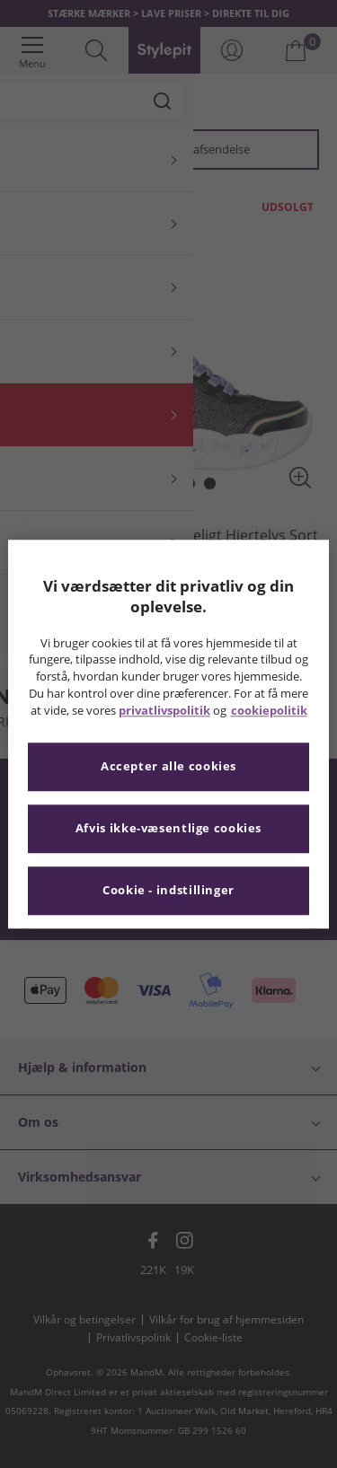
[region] (168, 734)
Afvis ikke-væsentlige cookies (168, 828)
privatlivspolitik (164, 710)
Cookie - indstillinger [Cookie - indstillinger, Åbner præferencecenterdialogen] (168, 890)
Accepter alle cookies (168, 766)
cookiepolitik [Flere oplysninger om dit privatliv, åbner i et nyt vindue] (269, 710)
